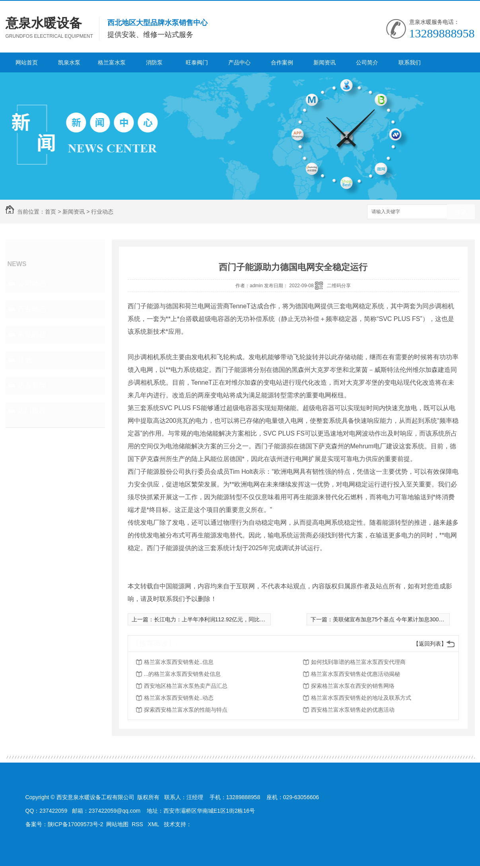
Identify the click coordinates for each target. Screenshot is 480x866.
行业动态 (102, 211)
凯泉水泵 (69, 62)
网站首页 (27, 62)
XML (154, 824)
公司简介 (367, 62)
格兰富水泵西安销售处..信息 (179, 662)
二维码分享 (339, 285)
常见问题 (31, 335)
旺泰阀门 (197, 62)
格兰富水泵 (112, 62)
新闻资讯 (324, 62)
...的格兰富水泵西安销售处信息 (182, 674)
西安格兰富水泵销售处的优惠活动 (352, 709)
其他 (24, 360)
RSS (138, 824)
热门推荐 (31, 411)
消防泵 (154, 62)
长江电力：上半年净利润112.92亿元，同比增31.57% (219, 619)
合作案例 (282, 62)
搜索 (461, 212)
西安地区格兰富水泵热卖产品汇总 (185, 686)
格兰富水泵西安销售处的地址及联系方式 (361, 698)
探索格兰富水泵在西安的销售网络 (352, 686)
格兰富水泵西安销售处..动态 (179, 698)
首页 (50, 211)
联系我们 (409, 62)
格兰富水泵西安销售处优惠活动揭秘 (355, 674)
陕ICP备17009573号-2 (75, 824)
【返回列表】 (430, 643)
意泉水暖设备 (44, 23)
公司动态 (31, 284)
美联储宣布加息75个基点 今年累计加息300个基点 (394, 619)
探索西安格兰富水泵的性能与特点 (185, 709)
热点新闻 (31, 385)
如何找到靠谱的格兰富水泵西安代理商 (358, 662)
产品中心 (239, 62)
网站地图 (117, 824)
